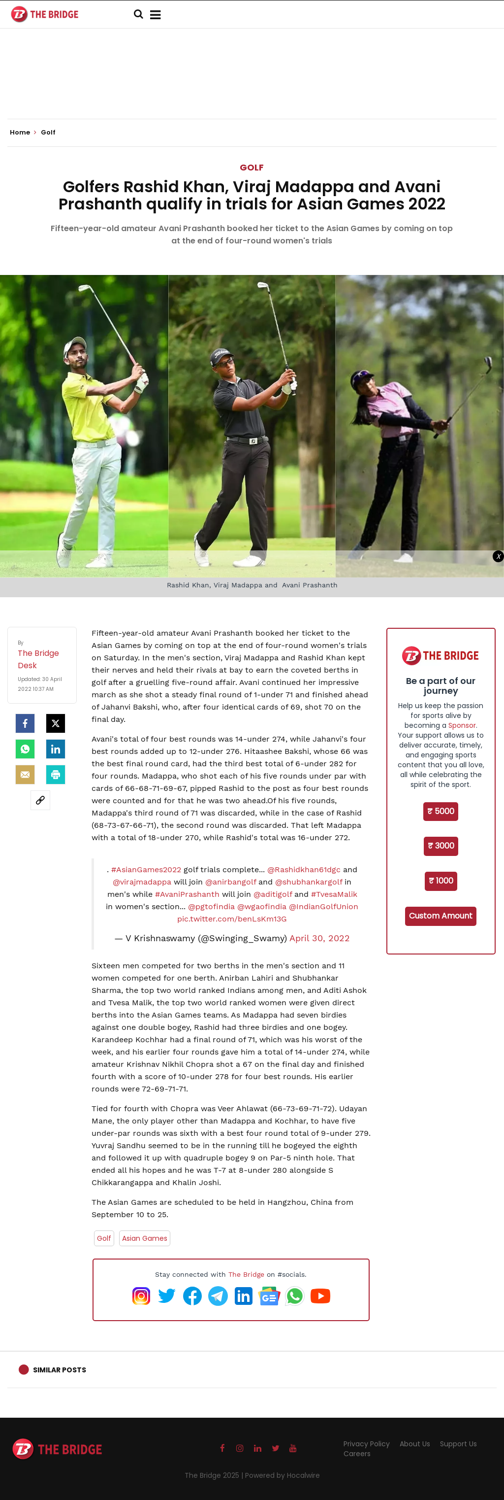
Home (23, 132)
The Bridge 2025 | (215, 1475)
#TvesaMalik (334, 894)
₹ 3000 (441, 846)
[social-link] (40, 800)
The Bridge (246, 1274)
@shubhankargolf (308, 881)
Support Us (458, 1444)
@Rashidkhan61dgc (304, 869)
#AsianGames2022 (146, 869)
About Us (415, 1444)
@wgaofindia (261, 906)
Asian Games (144, 1238)
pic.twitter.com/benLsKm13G (232, 918)
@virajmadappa (142, 881)
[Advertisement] (252, 88)
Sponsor (462, 725)
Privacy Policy (367, 1444)
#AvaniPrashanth (187, 894)
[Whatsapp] (25, 749)
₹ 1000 (441, 880)
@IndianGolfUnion (323, 906)
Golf (252, 167)
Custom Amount (440, 915)
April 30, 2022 (319, 938)
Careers (357, 1454)
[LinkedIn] (55, 749)
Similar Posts (59, 1370)
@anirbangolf (230, 881)
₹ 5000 (440, 811)
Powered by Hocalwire (282, 1475)
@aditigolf (272, 894)
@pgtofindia (211, 906)
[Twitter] (55, 723)
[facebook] (25, 723)
